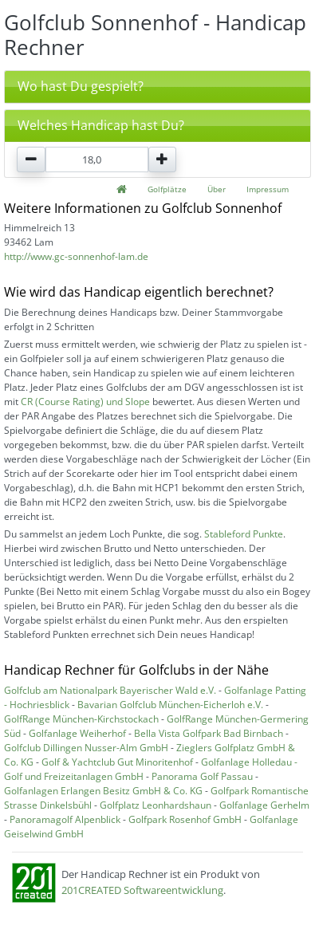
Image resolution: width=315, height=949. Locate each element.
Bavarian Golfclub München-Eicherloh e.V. (170, 704)
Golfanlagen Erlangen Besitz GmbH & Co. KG (103, 790)
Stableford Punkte (243, 534)
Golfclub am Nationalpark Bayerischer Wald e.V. (110, 690)
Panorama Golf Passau (202, 776)
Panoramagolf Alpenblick (65, 819)
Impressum (267, 189)
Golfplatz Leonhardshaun (155, 805)
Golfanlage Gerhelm (264, 805)
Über (216, 189)
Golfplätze (167, 189)
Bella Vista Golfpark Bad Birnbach (208, 733)
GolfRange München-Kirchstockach (81, 719)
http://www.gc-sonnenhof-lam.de (76, 256)
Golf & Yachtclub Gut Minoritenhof (117, 762)
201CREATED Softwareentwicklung (142, 890)
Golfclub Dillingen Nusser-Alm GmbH (86, 747)
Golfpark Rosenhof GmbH (185, 819)
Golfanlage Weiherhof (77, 733)
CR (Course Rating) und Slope (85, 401)
